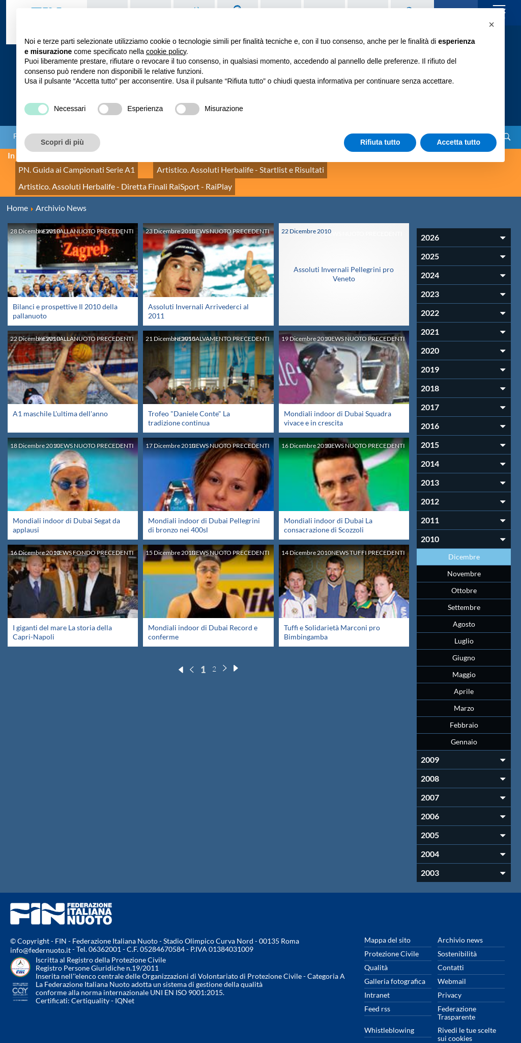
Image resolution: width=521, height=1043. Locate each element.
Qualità (376, 945)
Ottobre (464, 568)
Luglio (464, 618)
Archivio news (460, 917)
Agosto (464, 601)
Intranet (377, 972)
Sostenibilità (457, 931)
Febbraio (464, 702)
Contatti (451, 945)
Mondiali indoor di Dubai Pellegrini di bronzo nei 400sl (204, 503)
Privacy (449, 972)
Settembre (464, 584)
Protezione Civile (391, 931)
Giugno (463, 635)
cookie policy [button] (166, 51)
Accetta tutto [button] (458, 142)
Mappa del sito (387, 917)
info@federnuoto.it (40, 927)
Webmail (452, 958)
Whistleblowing (389, 1007)
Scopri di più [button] (62, 142)
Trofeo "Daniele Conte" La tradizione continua (189, 395)
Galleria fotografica (394, 958)
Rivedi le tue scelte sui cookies (467, 1011)
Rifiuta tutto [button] (380, 142)
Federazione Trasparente (457, 990)
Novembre (464, 551)
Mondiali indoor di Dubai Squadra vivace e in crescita (337, 395)
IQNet (124, 978)
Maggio (464, 652)
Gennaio (464, 719)
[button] (491, 24)
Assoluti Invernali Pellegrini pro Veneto (344, 251)
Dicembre (464, 534)
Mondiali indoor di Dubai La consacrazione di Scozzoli (328, 503)
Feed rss (377, 986)
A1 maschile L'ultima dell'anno (60, 390)
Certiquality (90, 978)
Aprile (464, 668)
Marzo (464, 685)
